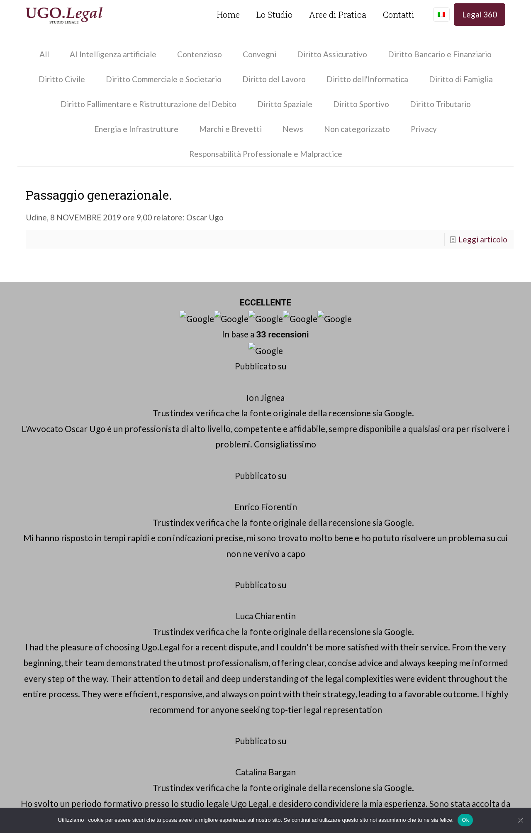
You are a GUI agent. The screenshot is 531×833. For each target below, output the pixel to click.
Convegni (259, 54)
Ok (465, 820)
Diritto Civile (62, 79)
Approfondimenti (427, 464)
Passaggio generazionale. (99, 195)
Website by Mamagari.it (266, 801)
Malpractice (418, 437)
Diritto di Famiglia (461, 79)
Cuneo (261, 578)
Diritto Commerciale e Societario (164, 79)
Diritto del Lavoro (274, 79)
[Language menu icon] (441, 14)
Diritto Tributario (440, 104)
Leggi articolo (482, 239)
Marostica (480, 578)
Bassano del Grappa (424, 578)
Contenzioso (199, 54)
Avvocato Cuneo (426, 398)
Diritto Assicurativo (332, 54)
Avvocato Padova (428, 371)
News (293, 129)
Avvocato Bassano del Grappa (449, 384)
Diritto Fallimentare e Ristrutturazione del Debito (148, 104)
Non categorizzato (357, 129)
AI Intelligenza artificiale (113, 54)
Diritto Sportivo (361, 104)
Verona (230, 591)
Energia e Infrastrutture (136, 129)
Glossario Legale (426, 411)
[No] (520, 820)
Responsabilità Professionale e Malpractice (265, 154)
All (44, 54)
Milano (258, 591)
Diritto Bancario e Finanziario (440, 54)
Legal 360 (479, 14)
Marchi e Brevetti (230, 129)
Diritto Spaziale (284, 104)
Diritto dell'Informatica (367, 79)
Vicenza (372, 578)
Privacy (424, 129)
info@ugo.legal (297, 384)
